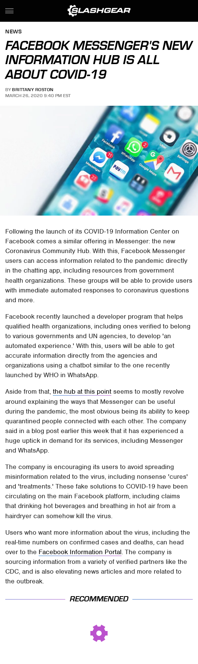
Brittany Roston (33, 89)
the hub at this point (82, 391)
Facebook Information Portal (80, 552)
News (13, 32)
